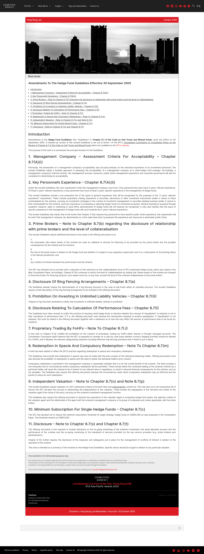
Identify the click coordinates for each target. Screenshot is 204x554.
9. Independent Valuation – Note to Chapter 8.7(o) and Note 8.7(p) (61, 120)
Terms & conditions (11, 550)
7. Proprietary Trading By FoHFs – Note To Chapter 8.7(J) (56, 113)
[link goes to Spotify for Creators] (193, 550)
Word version (34, 76)
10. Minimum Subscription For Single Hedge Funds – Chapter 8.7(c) (61, 123)
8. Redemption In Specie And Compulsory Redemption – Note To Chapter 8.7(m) (67, 116)
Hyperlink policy (46, 550)
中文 (199, 6)
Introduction (36, 89)
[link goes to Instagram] (183, 550)
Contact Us (70, 550)
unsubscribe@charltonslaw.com (104, 469)
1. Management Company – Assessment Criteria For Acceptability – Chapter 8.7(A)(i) (69, 93)
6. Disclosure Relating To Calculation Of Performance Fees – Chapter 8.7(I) (64, 110)
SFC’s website (122, 145)
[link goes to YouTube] (188, 550)
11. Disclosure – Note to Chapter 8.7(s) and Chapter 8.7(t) (57, 127)
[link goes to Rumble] (198, 550)
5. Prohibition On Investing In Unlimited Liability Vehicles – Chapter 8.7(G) (64, 106)
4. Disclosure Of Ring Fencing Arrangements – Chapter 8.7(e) (58, 103)
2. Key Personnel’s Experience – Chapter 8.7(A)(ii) (53, 96)
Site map (59, 550)
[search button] (193, 6)
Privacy (25, 550)
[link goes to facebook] (174, 550)
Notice (34, 550)
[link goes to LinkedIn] (178, 550)
